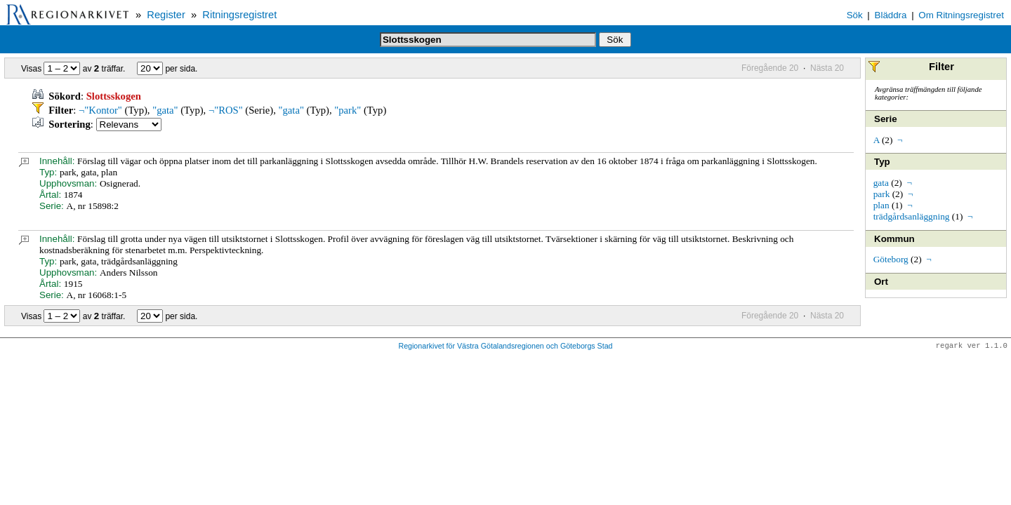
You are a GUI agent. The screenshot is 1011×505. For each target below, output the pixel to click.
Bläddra (891, 15)
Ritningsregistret (239, 14)
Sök (855, 15)
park (881, 194)
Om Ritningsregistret (960, 15)
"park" (347, 110)
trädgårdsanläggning (911, 216)
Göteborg (890, 259)
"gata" (165, 110)
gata (881, 182)
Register (166, 14)
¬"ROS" (226, 110)
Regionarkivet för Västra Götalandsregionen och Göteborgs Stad (505, 346)
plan (881, 205)
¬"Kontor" (100, 110)
